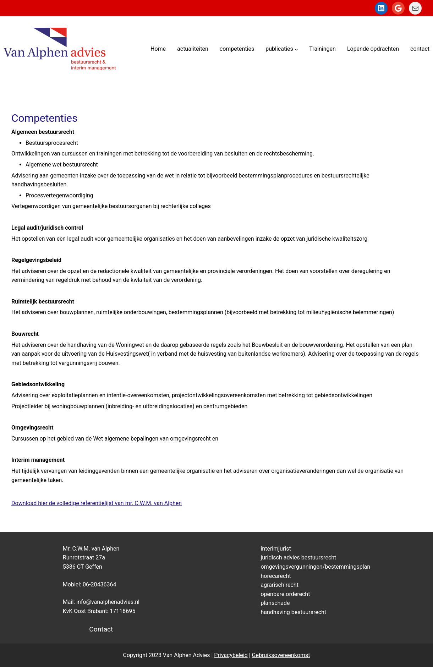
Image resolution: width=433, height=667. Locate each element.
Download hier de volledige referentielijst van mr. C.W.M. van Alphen (96, 503)
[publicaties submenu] (296, 49)
